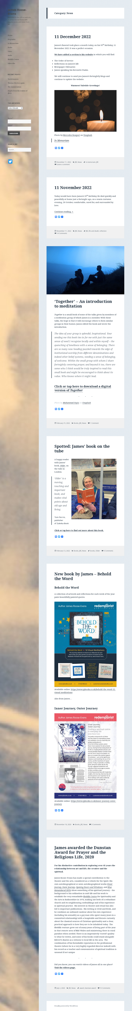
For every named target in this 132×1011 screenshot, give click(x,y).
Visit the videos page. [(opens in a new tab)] (65, 967)
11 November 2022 (73, 187)
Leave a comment (63, 164)
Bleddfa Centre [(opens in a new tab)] (90, 896)
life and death (94, 231)
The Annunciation (14, 87)
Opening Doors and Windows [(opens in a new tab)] (89, 887)
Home (10, 35)
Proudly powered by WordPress (66, 1006)
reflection (103, 231)
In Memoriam (13, 43)
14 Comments (62, 233)
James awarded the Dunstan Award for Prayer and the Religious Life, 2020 (82, 852)
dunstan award (90, 988)
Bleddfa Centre (13, 59)
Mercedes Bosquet (71, 135)
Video (10, 51)
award (82, 988)
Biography (11, 39)
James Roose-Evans (17, 12)
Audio (10, 55)
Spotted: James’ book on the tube (82, 448)
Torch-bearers (13, 79)
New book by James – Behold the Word (82, 576)
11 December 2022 (72, 36)
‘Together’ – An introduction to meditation (83, 304)
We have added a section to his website (73, 54)
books (92, 551)
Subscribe (11, 63)
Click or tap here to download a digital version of (82, 388)
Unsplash (87, 135)
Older (62, 465)
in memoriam (91, 162)
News (80, 162)
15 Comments (105, 988)
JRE (76, 162)
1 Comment (94, 423)
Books (10, 47)
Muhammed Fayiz (71, 402)
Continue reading (63, 211)
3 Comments (108, 551)
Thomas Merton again (16, 83)
